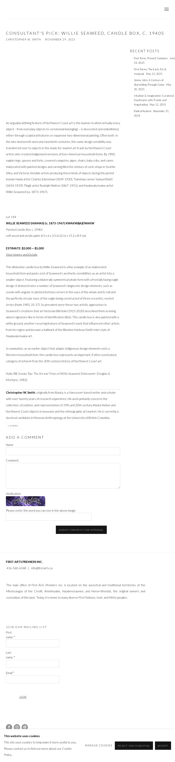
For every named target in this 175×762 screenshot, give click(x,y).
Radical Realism (143, 111)
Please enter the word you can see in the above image (41, 510)
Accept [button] (163, 745)
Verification (13, 493)
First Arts (23, 9)
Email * (10, 673)
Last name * (10, 655)
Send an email (25, 727)
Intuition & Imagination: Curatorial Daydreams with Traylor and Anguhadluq (154, 100)
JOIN (23, 697)
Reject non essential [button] (134, 745)
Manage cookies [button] (98, 745)
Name (9, 445)
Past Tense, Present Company (151, 58)
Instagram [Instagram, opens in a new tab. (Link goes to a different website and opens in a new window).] (17, 727)
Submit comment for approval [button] (81, 530)
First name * (10, 635)
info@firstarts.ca (41, 568)
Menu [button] (166, 9)
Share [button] (13, 425)
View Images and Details (21, 254)
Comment (12, 460)
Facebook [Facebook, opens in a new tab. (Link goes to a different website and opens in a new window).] (9, 727)
